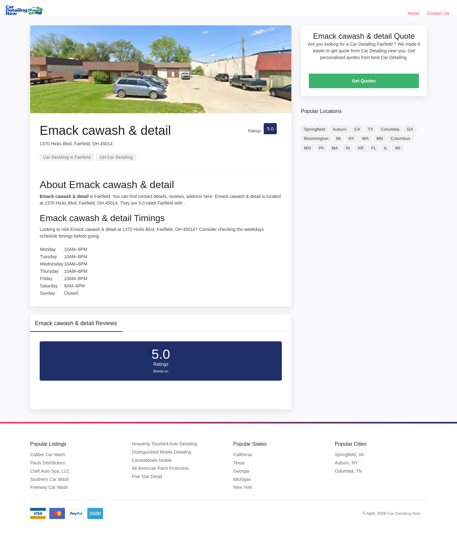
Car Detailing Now (404, 513)
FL (373, 148)
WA (365, 138)
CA (357, 129)
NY (351, 138)
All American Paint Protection (160, 468)
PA (321, 148)
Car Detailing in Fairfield (66, 157)
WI (398, 148)
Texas (239, 462)
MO (307, 148)
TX (370, 129)
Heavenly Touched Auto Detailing (164, 443)
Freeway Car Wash (49, 487)
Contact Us (438, 13)
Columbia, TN (348, 471)
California (242, 454)
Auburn (340, 129)
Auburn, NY (346, 462)
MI (338, 138)
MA (335, 148)
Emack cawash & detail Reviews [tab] (76, 323)
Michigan (242, 479)
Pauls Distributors (47, 462)
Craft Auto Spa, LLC (50, 471)
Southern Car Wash (49, 479)
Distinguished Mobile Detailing (161, 452)
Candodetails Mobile (152, 460)
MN (379, 138)
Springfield (314, 129)
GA (410, 129)
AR (361, 148)
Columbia (390, 129)
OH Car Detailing (116, 157)
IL (386, 148)
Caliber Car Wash (47, 454)
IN (348, 148)
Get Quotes (364, 80)
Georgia (241, 471)
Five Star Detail (147, 476)
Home (414, 13)
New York (242, 487)
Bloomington (316, 138)
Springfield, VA (349, 454)
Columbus (400, 138)
